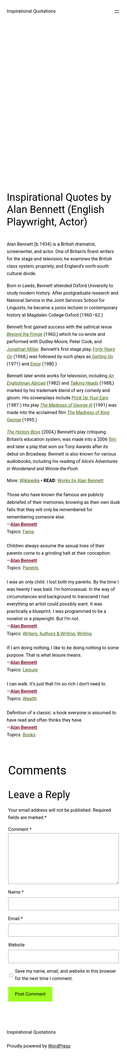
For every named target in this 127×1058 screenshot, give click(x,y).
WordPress (59, 1046)
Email (15, 918)
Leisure (30, 669)
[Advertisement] (63, 105)
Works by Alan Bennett (80, 480)
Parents (30, 568)
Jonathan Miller (22, 349)
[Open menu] (116, 11)
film (112, 439)
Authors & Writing (57, 633)
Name (15, 892)
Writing (84, 633)
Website (16, 945)
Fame (28, 531)
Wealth (30, 698)
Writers (30, 633)
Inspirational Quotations (31, 11)
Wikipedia (29, 480)
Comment (19, 829)
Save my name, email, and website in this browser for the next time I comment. (65, 974)
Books (29, 734)
